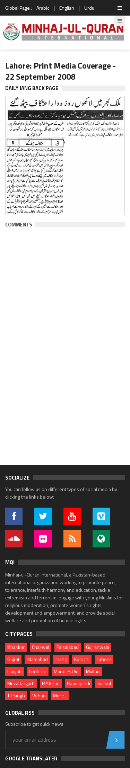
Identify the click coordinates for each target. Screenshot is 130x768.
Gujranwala (97, 647)
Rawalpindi (78, 683)
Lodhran (37, 671)
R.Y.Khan (51, 683)
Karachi (81, 659)
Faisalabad (68, 647)
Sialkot (104, 683)
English (66, 7)
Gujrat (13, 659)
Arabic (42, 7)
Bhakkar (16, 647)
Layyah (14, 671)
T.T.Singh (16, 695)
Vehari (39, 695)
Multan (93, 671)
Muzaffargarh (21, 683)
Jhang (61, 659)
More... (60, 695)
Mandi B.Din (66, 671)
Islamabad (37, 659)
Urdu (89, 7)
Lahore (104, 659)
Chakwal (40, 647)
